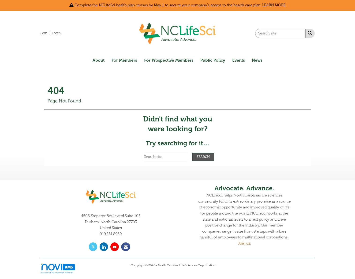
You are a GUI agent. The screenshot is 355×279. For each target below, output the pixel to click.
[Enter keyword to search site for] (280, 33)
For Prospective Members (168, 60)
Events (238, 60)
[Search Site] (309, 33)
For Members (124, 60)
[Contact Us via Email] (125, 246)
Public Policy (212, 60)
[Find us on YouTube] (114, 246)
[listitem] (46, 33)
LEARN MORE (274, 5)
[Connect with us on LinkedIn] (104, 246)
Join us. (244, 243)
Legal (220, 265)
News (257, 60)
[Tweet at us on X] (93, 246)
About (99, 60)
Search (203, 157)
